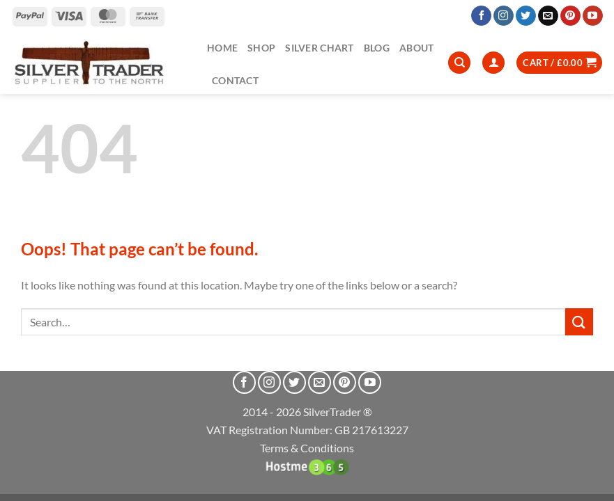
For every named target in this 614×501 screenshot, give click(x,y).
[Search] (459, 62)
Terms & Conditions (307, 447)
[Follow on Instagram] (503, 16)
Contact (235, 80)
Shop (261, 48)
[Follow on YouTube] (593, 16)
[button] (559, 62)
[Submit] (579, 321)
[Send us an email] (548, 16)
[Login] (493, 62)
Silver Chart (319, 48)
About (416, 48)
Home (222, 48)
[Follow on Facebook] (481, 16)
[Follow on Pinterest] (570, 16)
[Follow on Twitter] (526, 16)
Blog (377, 48)
